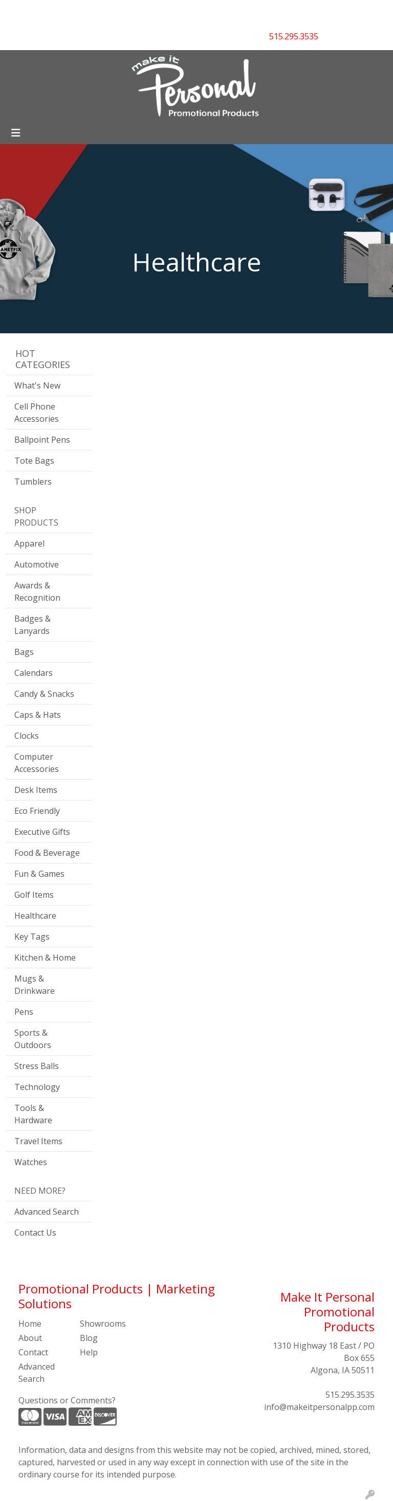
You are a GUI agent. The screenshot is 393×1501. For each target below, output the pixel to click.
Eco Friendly (37, 810)
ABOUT (55, 11)
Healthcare (35, 915)
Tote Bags (34, 460)
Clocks (26, 735)
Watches (30, 1162)
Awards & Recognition (37, 591)
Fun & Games (39, 873)
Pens (23, 1011)
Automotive (36, 564)
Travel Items (38, 1141)
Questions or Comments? (67, 1400)
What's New (37, 385)
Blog (89, 1338)
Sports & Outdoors (32, 1039)
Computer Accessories (36, 763)
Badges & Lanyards (32, 624)
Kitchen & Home (45, 957)
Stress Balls (36, 1066)
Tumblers (33, 481)
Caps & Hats (37, 714)
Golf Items (34, 894)
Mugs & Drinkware (34, 984)
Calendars (33, 672)
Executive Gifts (42, 831)
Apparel (29, 543)
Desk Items (35, 789)
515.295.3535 (350, 1394)
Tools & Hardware (33, 1114)
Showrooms (103, 1323)
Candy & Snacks (44, 693)
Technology (37, 1087)
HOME (22, 11)
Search (252, 11)
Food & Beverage (47, 852)
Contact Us (35, 1232)
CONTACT (114, 11)
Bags (24, 651)
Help (89, 1352)
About (30, 1338)
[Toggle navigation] (16, 133)
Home (29, 1323)
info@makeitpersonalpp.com (319, 1407)
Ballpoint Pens (42, 439)
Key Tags (32, 936)
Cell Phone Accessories (36, 412)
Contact (33, 1352)
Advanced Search (46, 1211)
